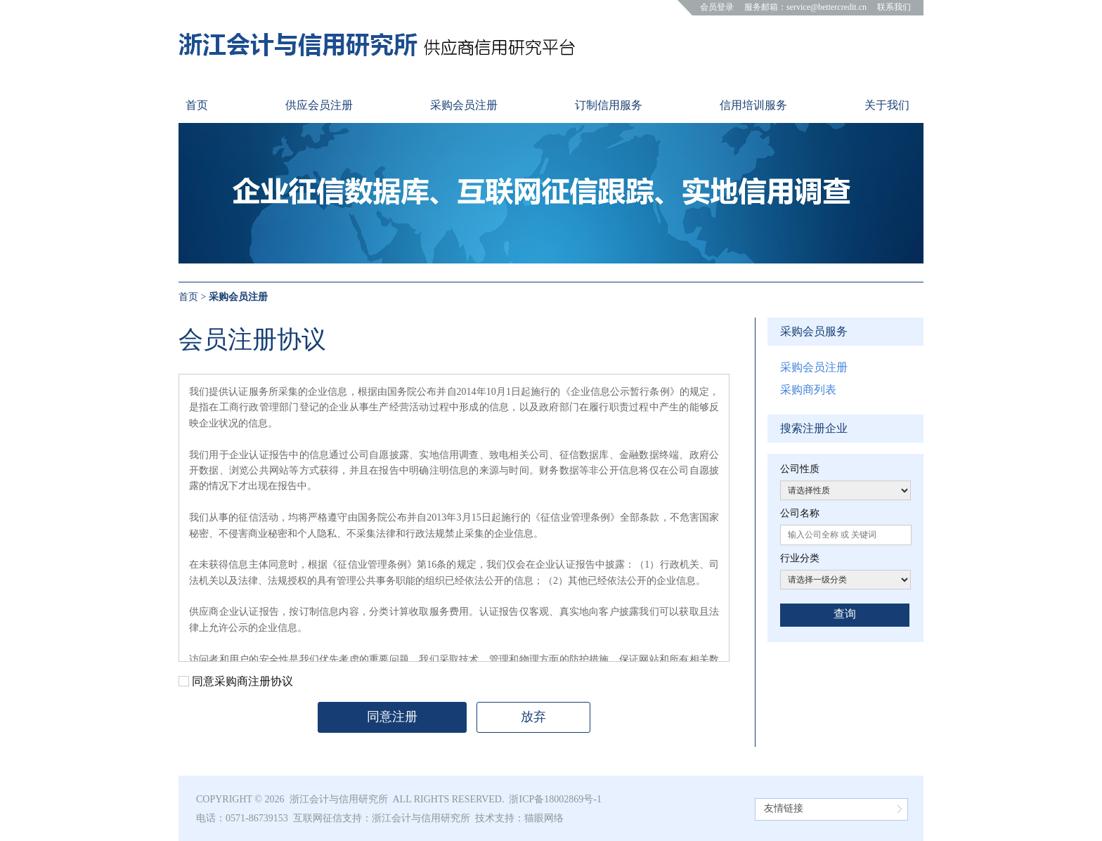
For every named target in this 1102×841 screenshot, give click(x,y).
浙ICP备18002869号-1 (555, 799)
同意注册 (392, 717)
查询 (845, 614)
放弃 (533, 717)
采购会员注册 (814, 367)
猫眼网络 (544, 818)
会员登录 (717, 7)
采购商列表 (808, 390)
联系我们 (894, 7)
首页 (188, 297)
